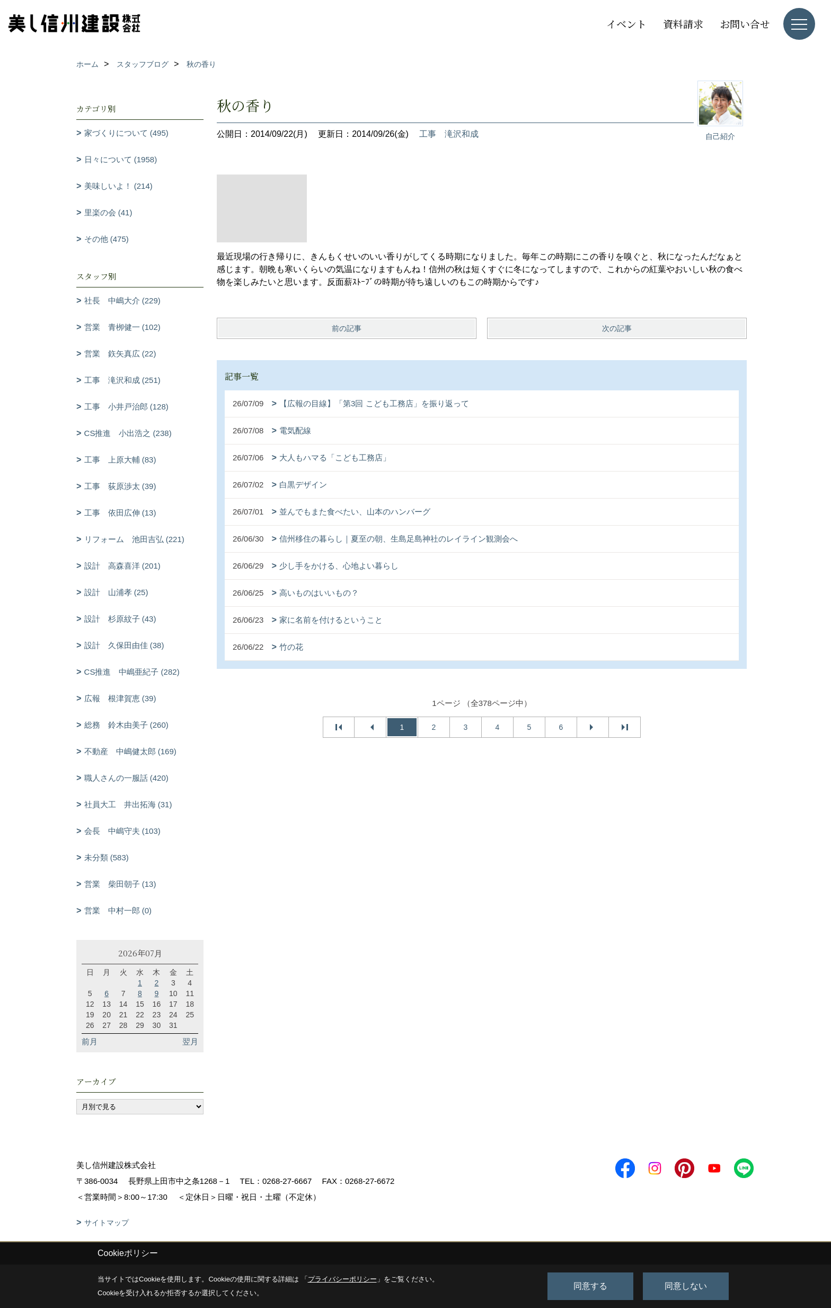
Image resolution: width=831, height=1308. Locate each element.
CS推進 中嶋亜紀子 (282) (132, 671)
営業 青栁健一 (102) (122, 327)
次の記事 (617, 328)
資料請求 (683, 23)
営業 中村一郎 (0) (118, 910)
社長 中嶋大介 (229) (122, 300)
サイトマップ (106, 1222)
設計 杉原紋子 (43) (120, 618)
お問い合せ (745, 23)
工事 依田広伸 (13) (120, 512)
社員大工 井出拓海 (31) (128, 804)
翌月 (190, 1041)
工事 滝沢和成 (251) (122, 380)
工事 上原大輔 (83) (120, 459)
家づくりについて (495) (126, 132)
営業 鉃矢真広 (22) (120, 353)
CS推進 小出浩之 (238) (128, 433)
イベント (626, 23)
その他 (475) (106, 238)
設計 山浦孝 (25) (116, 592)
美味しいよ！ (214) (118, 185)
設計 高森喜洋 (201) (122, 565)
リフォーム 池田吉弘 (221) (134, 539)
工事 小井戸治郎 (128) (126, 406)
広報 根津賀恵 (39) (120, 698)
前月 (90, 1041)
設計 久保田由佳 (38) (124, 645)
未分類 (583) (106, 857)
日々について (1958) (120, 159)
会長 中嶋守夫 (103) (122, 830)
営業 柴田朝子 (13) (120, 883)
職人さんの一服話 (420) (126, 777)
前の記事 (346, 328)
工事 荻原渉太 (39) (120, 486)
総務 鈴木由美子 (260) (126, 724)
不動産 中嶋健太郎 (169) (130, 751)
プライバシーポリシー (342, 1279)
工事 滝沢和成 (449, 133)
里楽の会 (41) (108, 212)
